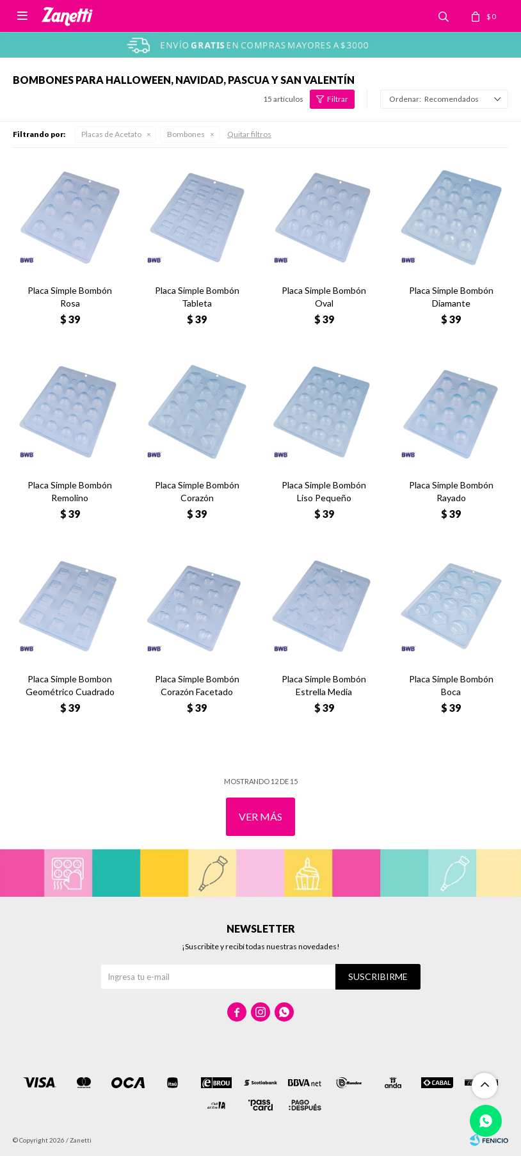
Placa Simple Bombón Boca (451, 685)
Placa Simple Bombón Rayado (451, 491)
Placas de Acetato (111, 134)
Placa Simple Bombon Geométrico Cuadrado (70, 685)
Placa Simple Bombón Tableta (197, 297)
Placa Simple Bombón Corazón (197, 491)
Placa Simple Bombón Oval (324, 297)
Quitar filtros (249, 134)
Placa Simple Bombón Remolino (70, 491)
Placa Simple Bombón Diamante (451, 297)
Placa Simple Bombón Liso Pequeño (324, 491)
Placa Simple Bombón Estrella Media (324, 685)
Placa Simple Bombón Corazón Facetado (197, 685)
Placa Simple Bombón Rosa (70, 297)
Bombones (186, 134)
